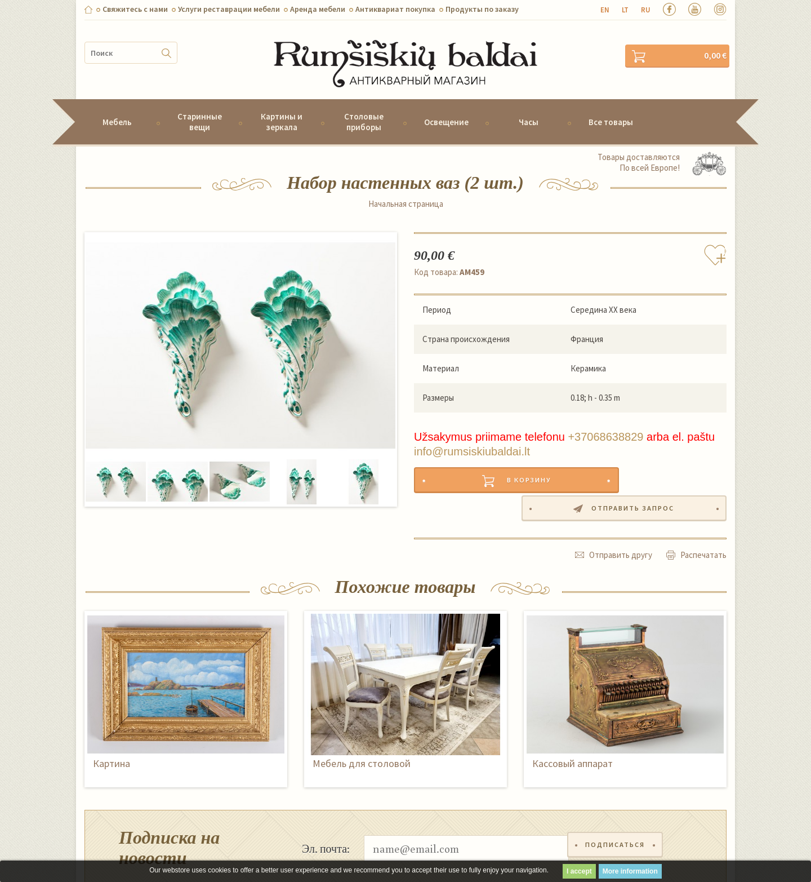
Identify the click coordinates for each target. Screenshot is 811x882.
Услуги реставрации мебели (229, 9)
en (604, 10)
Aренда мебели (317, 9)
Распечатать (703, 513)
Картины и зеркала (281, 106)
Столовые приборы (364, 106)
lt (625, 10)
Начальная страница (405, 189)
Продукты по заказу (482, 9)
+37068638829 (605, 421)
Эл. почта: (326, 806)
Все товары (611, 106)
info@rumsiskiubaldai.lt (472, 436)
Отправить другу (620, 513)
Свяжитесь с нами (135, 9)
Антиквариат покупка (395, 9)
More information (630, 871)
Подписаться (617, 807)
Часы (528, 106)
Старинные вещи (199, 106)
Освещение (446, 106)
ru (645, 10)
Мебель (117, 106)
